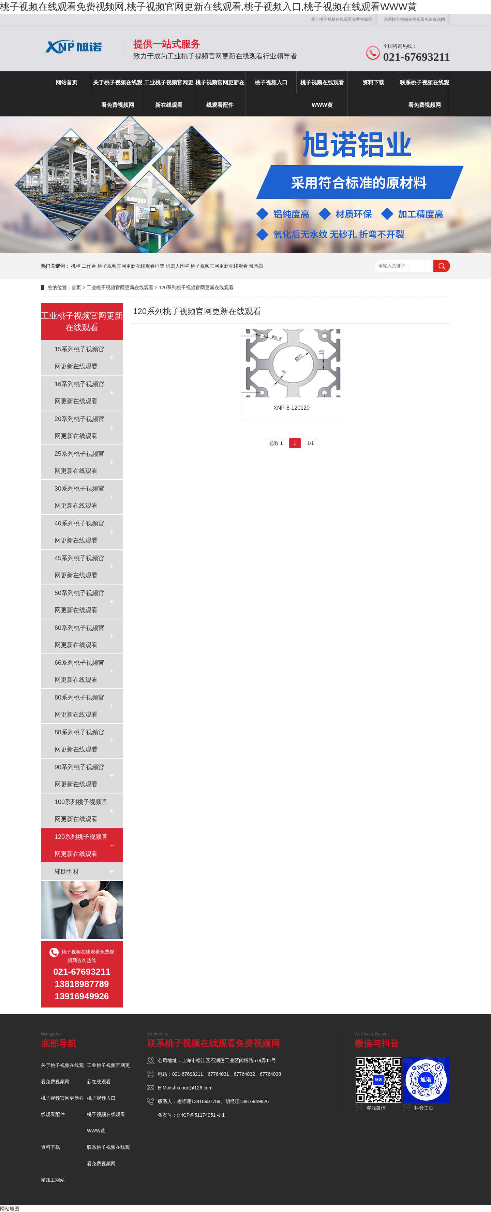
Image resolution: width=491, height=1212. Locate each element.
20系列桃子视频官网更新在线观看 (79, 427)
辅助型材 (67, 871)
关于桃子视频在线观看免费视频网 (341, 19)
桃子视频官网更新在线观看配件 (219, 94)
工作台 (89, 266)
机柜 (75, 266)
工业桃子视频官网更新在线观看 (168, 94)
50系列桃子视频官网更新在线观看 (79, 602)
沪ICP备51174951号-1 (201, 1115)
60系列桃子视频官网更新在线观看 (79, 636)
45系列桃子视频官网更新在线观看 (79, 567)
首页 (76, 287)
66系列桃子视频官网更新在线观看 (79, 671)
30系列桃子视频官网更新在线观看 (79, 497)
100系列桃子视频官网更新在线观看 (81, 810)
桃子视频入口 (271, 82)
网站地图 (9, 1208)
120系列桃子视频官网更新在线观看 (196, 287)
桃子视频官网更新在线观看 (219, 266)
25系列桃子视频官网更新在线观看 (79, 462)
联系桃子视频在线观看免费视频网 (414, 19)
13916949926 (254, 1101)
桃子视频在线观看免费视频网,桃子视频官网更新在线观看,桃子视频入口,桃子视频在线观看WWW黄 (208, 6)
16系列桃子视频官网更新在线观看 (79, 393)
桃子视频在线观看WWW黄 (322, 94)
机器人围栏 (178, 266)
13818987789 (206, 1101)
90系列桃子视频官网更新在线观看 (79, 776)
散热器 (256, 266)
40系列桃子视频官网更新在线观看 (79, 532)
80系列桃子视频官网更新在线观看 (79, 706)
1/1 (310, 443)
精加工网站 (53, 1180)
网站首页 (66, 82)
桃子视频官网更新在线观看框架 (131, 266)
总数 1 (276, 443)
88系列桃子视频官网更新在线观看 (79, 741)
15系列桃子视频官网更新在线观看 (79, 358)
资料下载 (373, 82)
